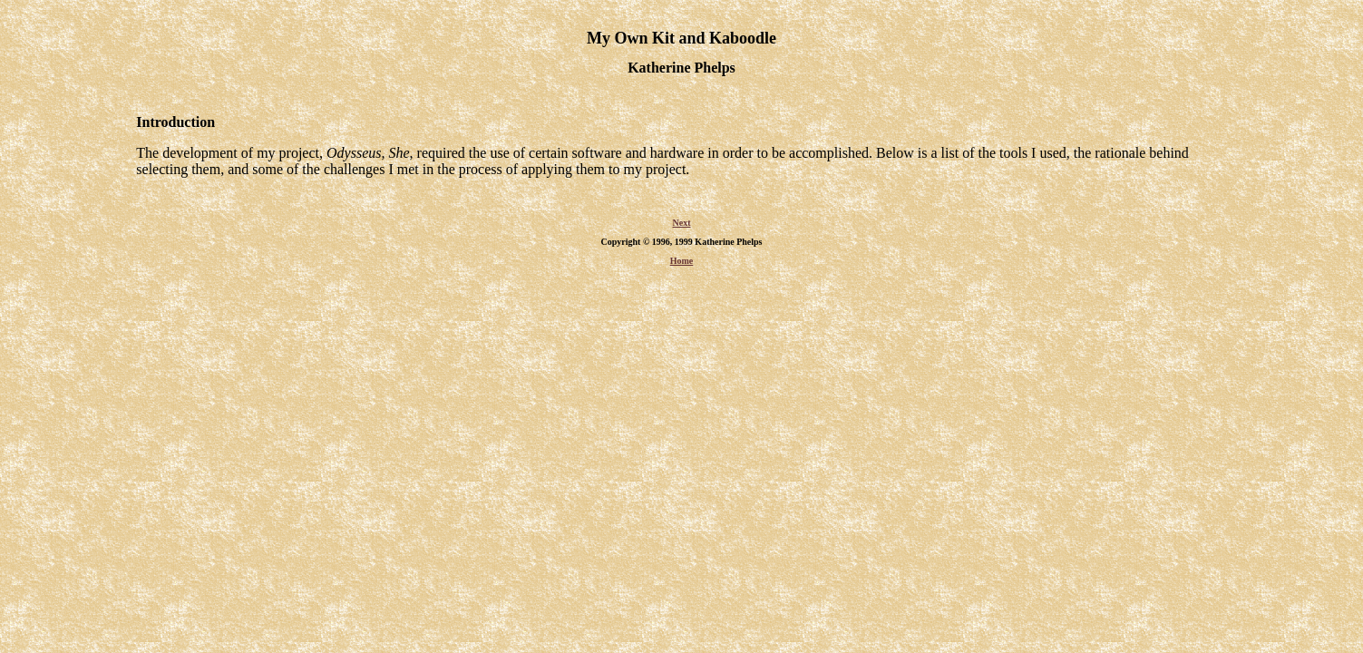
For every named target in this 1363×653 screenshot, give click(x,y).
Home (682, 266)
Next (682, 228)
